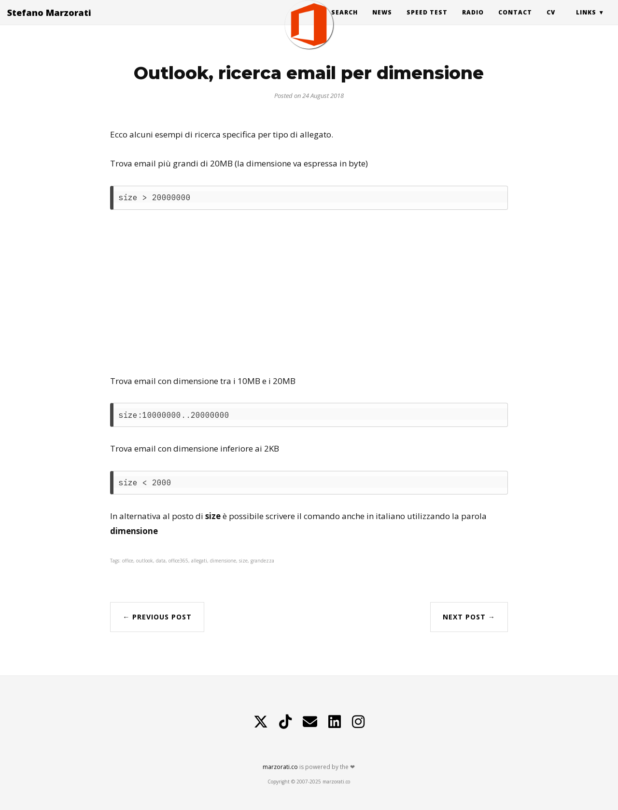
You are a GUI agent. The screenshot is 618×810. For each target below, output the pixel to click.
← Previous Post (157, 616)
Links (586, 21)
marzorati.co (280, 767)
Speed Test (427, 21)
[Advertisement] (308, 291)
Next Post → (469, 616)
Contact (515, 21)
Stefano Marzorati (49, 21)
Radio (473, 21)
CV (551, 21)
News (382, 21)
